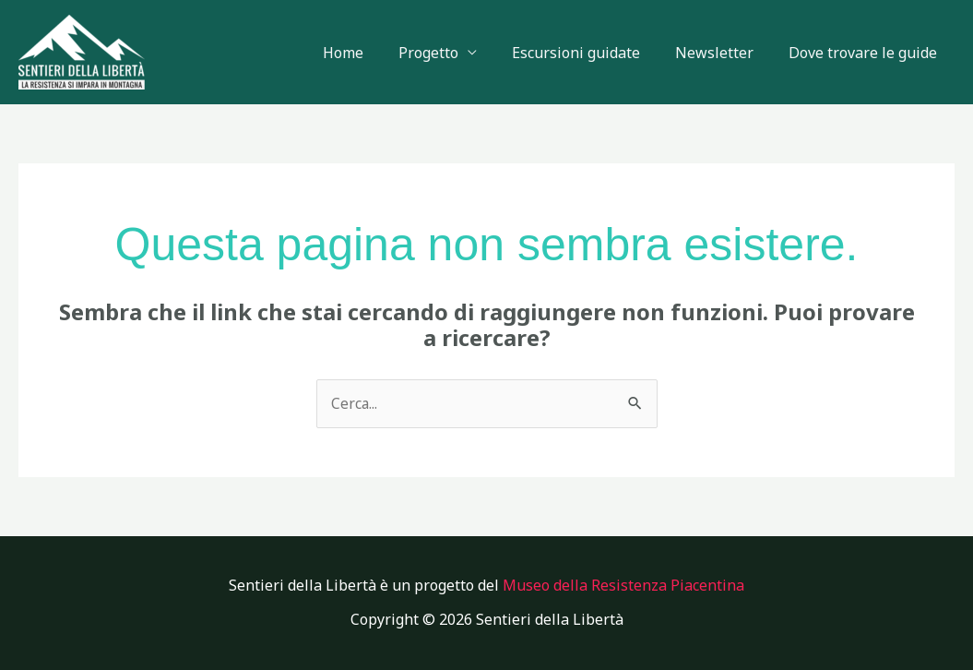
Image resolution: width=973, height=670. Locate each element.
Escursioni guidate (590, 52)
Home (368, 52)
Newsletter (722, 52)
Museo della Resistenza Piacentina (623, 585)
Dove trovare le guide (865, 52)
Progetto (448, 52)
